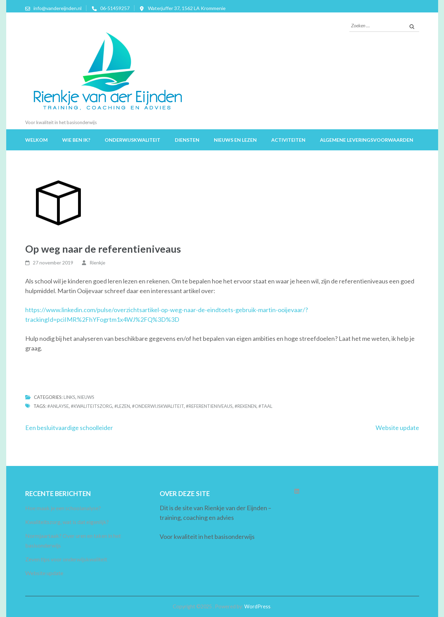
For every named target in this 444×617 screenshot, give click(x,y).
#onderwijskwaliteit (158, 406)
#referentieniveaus (209, 406)
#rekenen (245, 406)
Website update (397, 427)
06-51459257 (115, 8)
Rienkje (97, 262)
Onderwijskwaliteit (132, 140)
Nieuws (85, 397)
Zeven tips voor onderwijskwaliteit (66, 559)
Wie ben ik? (76, 140)
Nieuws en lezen (235, 140)
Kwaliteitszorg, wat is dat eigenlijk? (67, 521)
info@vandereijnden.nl (58, 8)
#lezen (122, 406)
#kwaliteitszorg (91, 406)
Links (69, 397)
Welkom (36, 140)
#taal (265, 406)
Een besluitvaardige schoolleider (69, 427)
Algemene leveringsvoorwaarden (366, 140)
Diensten (187, 140)
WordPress (257, 606)
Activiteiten (288, 140)
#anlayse (58, 406)
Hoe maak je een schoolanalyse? (63, 508)
